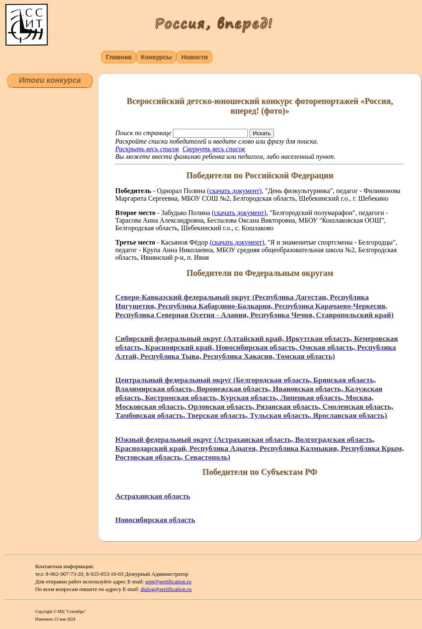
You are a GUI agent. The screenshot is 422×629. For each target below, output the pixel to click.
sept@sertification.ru (168, 581)
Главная (119, 56)
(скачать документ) (234, 190)
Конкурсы (156, 56)
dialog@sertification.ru (166, 589)
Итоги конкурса (50, 80)
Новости (194, 56)
